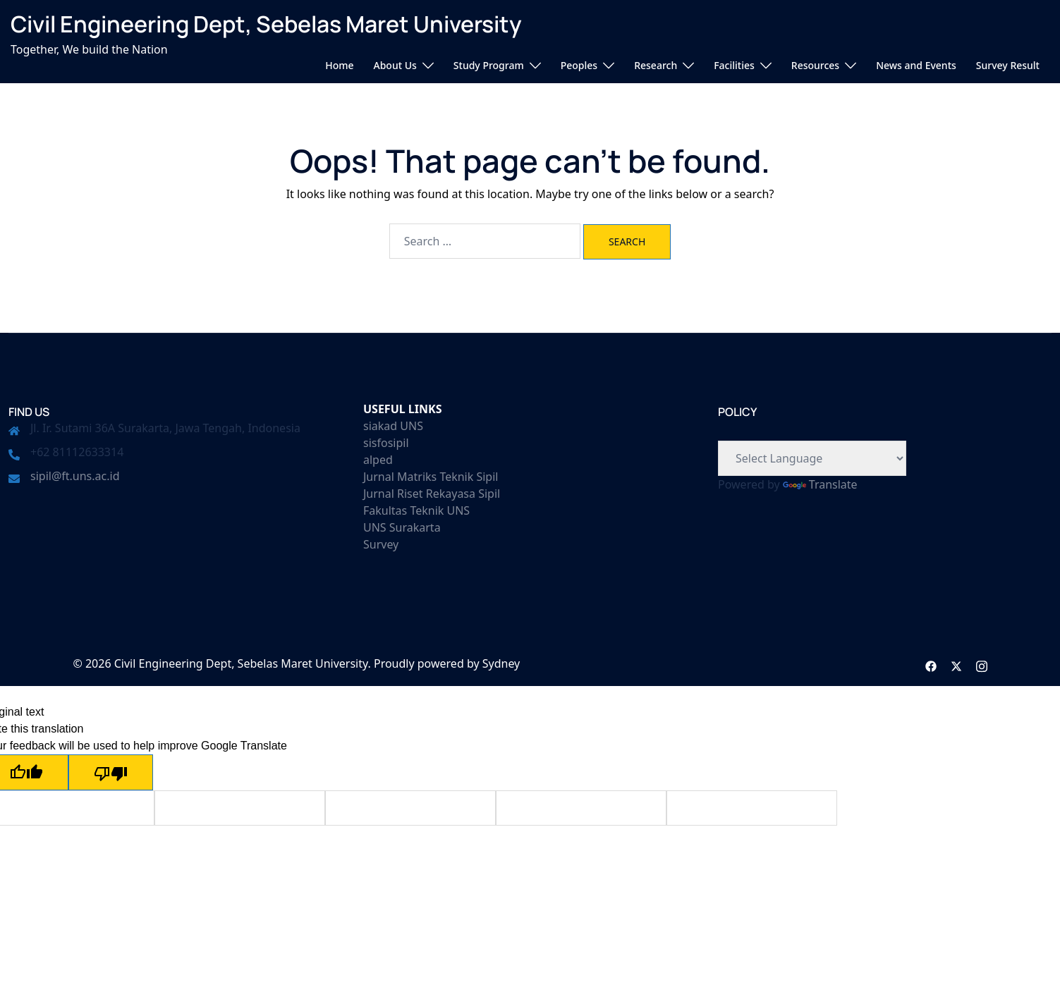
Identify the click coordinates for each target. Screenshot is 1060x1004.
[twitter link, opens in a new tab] (956, 663)
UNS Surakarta (402, 527)
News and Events (916, 65)
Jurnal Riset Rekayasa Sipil (431, 493)
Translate (820, 484)
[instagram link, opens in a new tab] (981, 663)
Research (655, 65)
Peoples (579, 65)
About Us (395, 65)
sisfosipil (386, 443)
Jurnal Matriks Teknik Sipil (430, 476)
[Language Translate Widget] (812, 458)
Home (339, 65)
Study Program (488, 65)
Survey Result (1008, 65)
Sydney (501, 663)
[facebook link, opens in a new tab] (931, 663)
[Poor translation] (110, 772)
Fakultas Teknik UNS (416, 510)
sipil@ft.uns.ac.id (74, 476)
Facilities (734, 65)
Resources (815, 65)
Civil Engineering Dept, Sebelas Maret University (266, 23)
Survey (380, 544)
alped (378, 459)
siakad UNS (393, 426)
